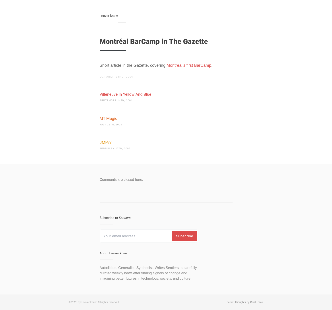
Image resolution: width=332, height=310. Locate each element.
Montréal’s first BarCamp (189, 65)
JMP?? (106, 142)
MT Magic (108, 118)
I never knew (109, 16)
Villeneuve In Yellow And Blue (125, 94)
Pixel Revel (256, 302)
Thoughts (240, 302)
